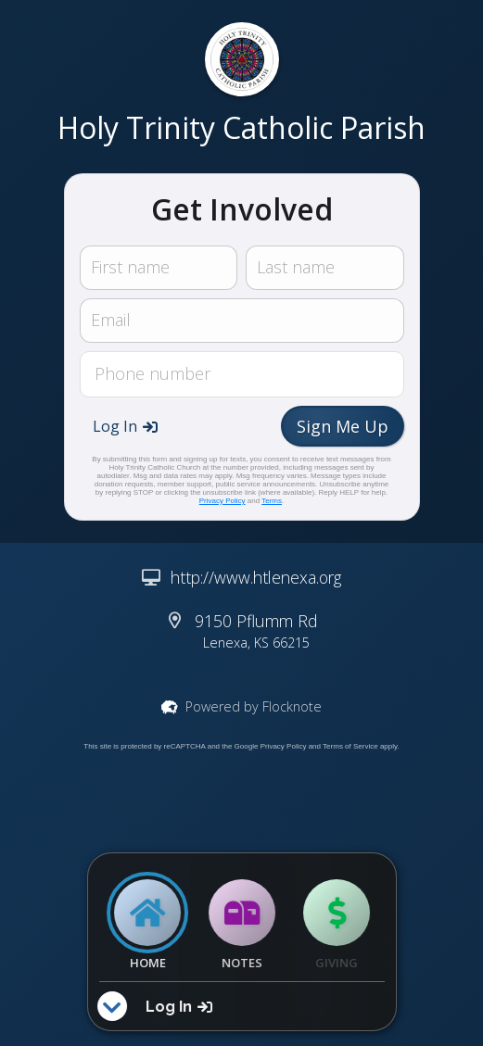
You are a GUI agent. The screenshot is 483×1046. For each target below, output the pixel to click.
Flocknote (292, 706)
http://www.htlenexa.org (256, 577)
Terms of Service (350, 746)
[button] (125, 426)
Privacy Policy (222, 501)
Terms (271, 501)
